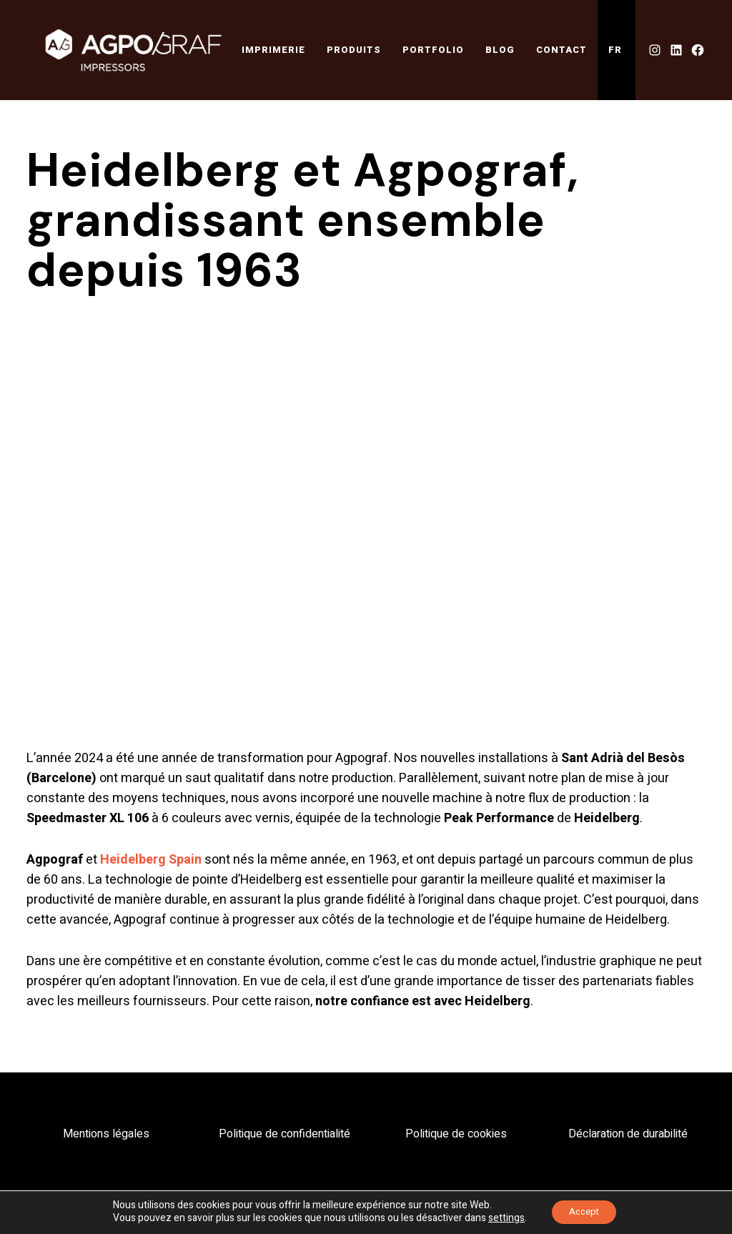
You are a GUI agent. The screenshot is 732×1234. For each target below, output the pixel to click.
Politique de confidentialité (284, 1134)
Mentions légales (106, 1134)
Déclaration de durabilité (628, 1134)
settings (501, 1218)
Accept (584, 1211)
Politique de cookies (456, 1134)
